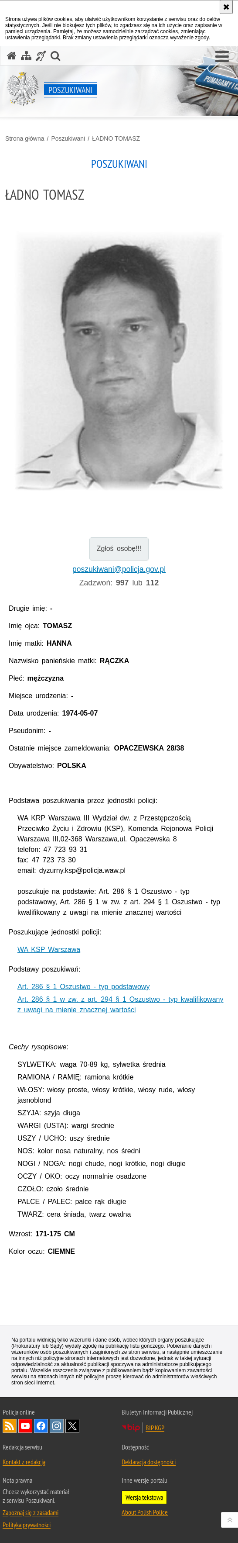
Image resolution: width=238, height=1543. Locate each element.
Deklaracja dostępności (149, 1461)
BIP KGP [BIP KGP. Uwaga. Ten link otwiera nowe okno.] (155, 1427)
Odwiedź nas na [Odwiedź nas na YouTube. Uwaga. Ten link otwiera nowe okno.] (25, 1426)
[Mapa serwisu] (26, 55)
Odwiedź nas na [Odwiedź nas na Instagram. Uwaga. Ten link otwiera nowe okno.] (57, 1426)
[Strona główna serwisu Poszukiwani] (12, 55)
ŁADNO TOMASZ (116, 138)
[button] (222, 57)
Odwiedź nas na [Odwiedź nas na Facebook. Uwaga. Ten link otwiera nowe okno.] (41, 1426)
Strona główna (24, 138)
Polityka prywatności (27, 1524)
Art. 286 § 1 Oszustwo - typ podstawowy (83, 986)
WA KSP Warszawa (48, 949)
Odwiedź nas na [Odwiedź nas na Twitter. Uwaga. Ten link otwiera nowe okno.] (72, 1426)
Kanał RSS (10, 1426)
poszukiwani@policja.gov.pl (119, 569)
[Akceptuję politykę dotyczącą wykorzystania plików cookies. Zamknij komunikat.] (226, 7)
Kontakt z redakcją (24, 1461)
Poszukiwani (68, 138)
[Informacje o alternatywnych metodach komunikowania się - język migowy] (41, 55)
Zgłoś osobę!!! (119, 548)
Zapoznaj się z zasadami (30, 1512)
